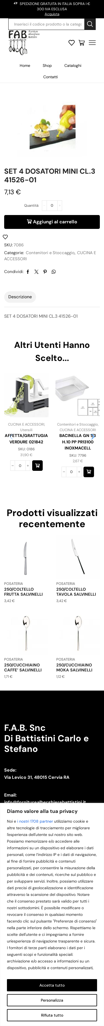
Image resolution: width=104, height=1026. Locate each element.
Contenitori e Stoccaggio (50, 253)
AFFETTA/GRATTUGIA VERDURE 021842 (26, 438)
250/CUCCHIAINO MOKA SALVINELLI (74, 667)
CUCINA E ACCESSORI (26, 424)
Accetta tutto (52, 985)
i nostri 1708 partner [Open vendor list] (35, 821)
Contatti (50, 76)
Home (25, 65)
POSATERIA (13, 583)
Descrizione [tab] (20, 297)
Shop (47, 65)
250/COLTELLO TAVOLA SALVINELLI (76, 592)
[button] (37, 465)
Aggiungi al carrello (55, 222)
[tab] (20, 296)
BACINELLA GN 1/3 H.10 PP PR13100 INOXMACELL (77, 442)
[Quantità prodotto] (52, 205)
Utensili (26, 430)
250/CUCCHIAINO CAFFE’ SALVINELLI (23, 667)
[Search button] (89, 24)
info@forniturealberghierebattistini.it (45, 802)
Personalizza (52, 1000)
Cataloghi (72, 65)
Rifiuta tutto (52, 1015)
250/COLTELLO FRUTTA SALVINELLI (23, 592)
